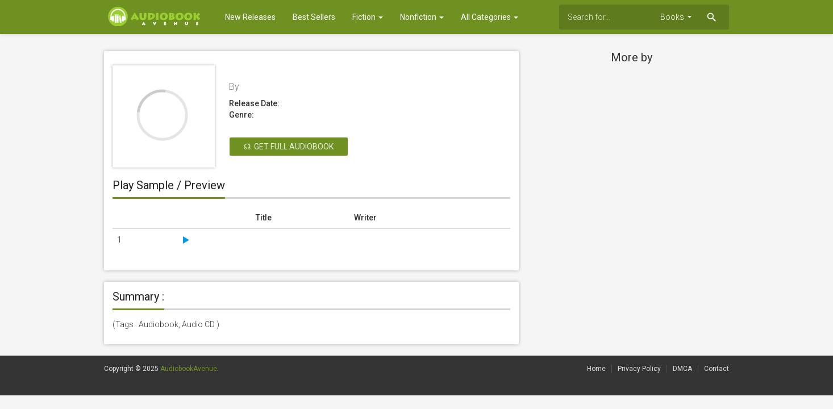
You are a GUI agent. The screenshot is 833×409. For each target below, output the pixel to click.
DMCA (682, 369)
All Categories (489, 17)
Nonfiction (422, 17)
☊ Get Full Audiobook (289, 146)
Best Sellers (314, 17)
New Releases (250, 17)
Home (596, 369)
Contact (716, 369)
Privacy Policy (639, 369)
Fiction (367, 17)
